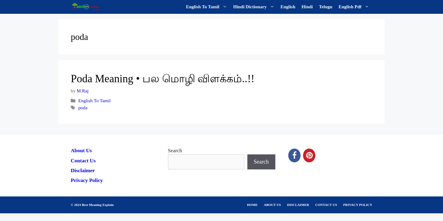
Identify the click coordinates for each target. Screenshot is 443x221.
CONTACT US (326, 205)
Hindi (307, 6)
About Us (81, 150)
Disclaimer (83, 170)
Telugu (326, 6)
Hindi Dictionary (255, 7)
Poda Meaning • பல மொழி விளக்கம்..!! (162, 79)
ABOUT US (272, 205)
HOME (252, 205)
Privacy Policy (87, 180)
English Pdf (355, 7)
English (288, 6)
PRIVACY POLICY (357, 205)
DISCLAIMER (298, 205)
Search (175, 150)
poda (82, 107)
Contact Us (83, 161)
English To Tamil (208, 7)
